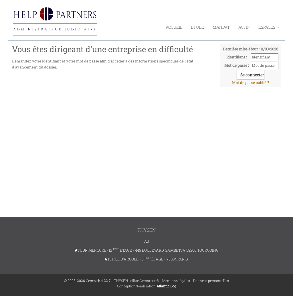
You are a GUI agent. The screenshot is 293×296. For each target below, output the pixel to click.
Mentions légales (176, 280)
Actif (244, 27)
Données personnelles (211, 280)
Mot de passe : (236, 65)
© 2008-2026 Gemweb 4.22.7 (87, 280)
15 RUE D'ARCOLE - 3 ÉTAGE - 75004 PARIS (146, 259)
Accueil (174, 27)
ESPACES (269, 27)
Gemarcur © (149, 280)
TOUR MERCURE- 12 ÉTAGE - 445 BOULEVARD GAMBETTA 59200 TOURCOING (147, 250)
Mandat (221, 27)
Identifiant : (236, 57)
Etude (197, 27)
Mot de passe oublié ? (250, 82)
